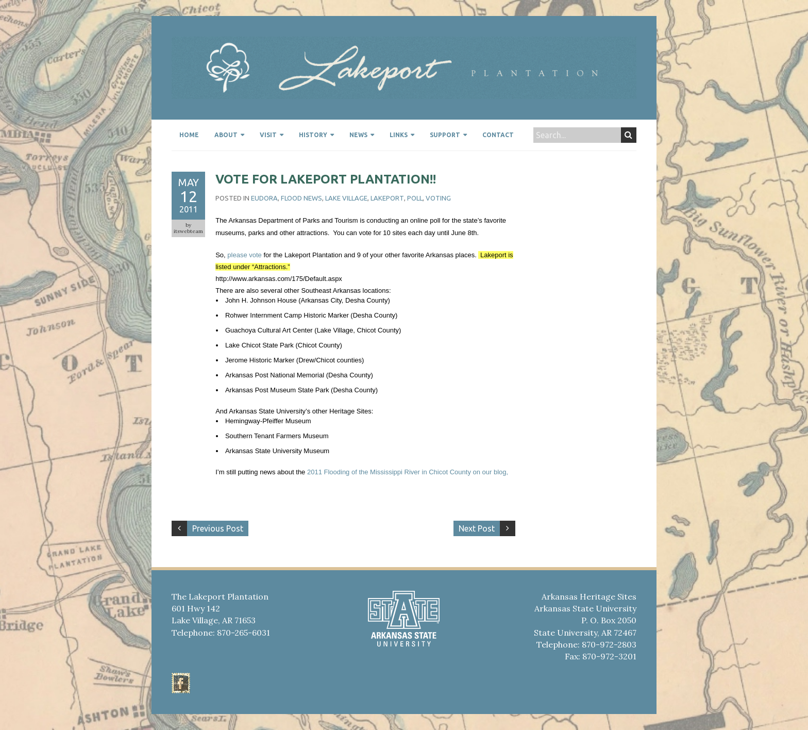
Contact (498, 134)
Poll (415, 198)
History (313, 134)
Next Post (477, 528)
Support (445, 134)
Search (628, 135)
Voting (438, 198)
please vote (244, 255)
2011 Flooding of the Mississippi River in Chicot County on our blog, (407, 472)
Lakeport (387, 198)
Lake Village (346, 198)
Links (399, 134)
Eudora (264, 198)
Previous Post (217, 528)
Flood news (301, 198)
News (358, 134)
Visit (268, 134)
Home (189, 134)
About (226, 134)
